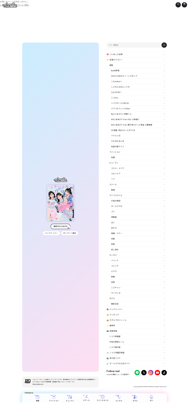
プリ (113, 212)
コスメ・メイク (117, 168)
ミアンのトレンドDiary (120, 109)
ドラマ (114, 271)
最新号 (111, 326)
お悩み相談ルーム (116, 342)
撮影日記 (115, 304)
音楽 (113, 282)
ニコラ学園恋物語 (116, 353)
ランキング (113, 315)
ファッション (54, 398)
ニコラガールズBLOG (120, 103)
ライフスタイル (103, 398)
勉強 (113, 190)
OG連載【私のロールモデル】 (123, 130)
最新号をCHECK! (61, 226)
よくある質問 (135, 379)
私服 (113, 157)
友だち (114, 228)
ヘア (113, 179)
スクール (86, 398)
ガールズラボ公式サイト (118, 363)
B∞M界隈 (115, 71)
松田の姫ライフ (117, 147)
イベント (115, 260)
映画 (113, 277)
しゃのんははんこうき (120, 87)
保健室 (114, 217)
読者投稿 (112, 331)
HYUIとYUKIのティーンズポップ (124, 76)
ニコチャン (115, 288)
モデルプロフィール (116, 320)
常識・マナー (116, 233)
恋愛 (113, 239)
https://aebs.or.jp (38, 384)
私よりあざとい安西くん (121, 114)
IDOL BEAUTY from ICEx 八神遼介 (125, 119)
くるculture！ (116, 81)
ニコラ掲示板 (114, 347)
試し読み (115, 250)
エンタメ (119, 398)
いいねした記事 (115, 54)
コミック (115, 266)
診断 (113, 244)
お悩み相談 (115, 201)
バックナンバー (51, 233)
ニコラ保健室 (114, 336)
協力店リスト (114, 358)
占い (151, 398)
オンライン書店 (69, 233)
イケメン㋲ (115, 136)
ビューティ (70, 398)
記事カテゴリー (115, 60)
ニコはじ (115, 98)
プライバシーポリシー (114, 379)
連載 (37, 398)
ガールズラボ (116, 206)
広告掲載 (126, 379)
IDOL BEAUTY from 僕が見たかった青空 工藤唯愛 (131, 125)
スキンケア (115, 174)
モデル (135, 398)
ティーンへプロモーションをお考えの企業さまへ (150, 381)
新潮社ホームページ (160, 379)
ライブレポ (115, 293)
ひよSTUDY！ (116, 92)
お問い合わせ (146, 379)
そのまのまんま (117, 141)
